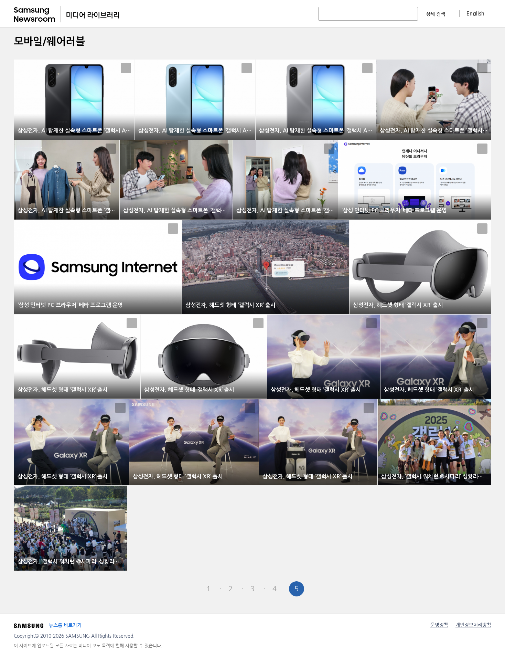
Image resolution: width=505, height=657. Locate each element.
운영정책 (439, 624)
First (164, 588)
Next (318, 588)
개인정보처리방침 (473, 624)
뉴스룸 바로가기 (65, 625)
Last (340, 588)
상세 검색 (435, 14)
